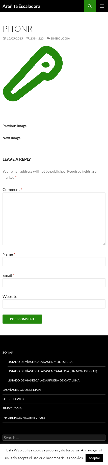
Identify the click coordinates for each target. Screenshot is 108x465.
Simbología (60, 38)
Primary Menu (102, 6)
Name (9, 254)
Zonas (8, 352)
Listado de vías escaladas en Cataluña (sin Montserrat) (52, 371)
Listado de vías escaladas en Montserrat (41, 362)
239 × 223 (37, 38)
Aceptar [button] (94, 458)
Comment (12, 189)
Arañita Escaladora (21, 6)
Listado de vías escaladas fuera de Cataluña (43, 380)
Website (10, 296)
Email (8, 275)
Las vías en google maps (22, 390)
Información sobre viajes (24, 417)
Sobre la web (13, 399)
